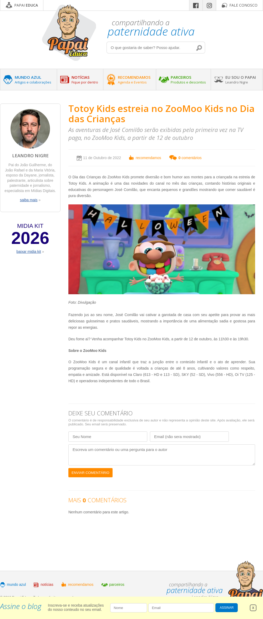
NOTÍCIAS (85, 80)
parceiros (116, 584)
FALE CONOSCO (243, 5)
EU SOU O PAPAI (240, 80)
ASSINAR (227, 608)
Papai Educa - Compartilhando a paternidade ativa (69, 32)
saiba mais (29, 200)
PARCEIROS (188, 80)
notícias (47, 584)
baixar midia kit (28, 251)
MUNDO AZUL (33, 80)
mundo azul (16, 584)
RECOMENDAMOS (134, 80)
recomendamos (148, 158)
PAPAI (26, 5)
